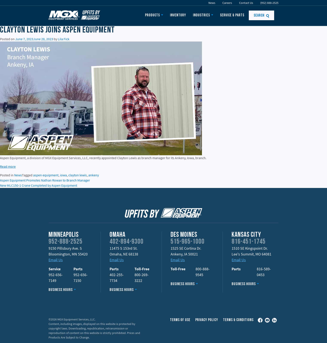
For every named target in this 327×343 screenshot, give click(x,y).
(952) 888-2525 (269, 3)
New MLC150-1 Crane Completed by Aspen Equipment (38, 185)
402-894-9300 (127, 241)
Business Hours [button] (61, 290)
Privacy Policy (206, 320)
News (211, 3)
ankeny (93, 175)
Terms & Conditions (238, 320)
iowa (63, 175)
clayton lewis (77, 175)
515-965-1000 (188, 241)
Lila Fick (63, 39)
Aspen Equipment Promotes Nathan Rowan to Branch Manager (45, 180)
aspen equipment (45, 175)
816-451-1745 (249, 241)
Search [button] (261, 16)
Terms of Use (180, 320)
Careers (227, 3)
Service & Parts (232, 15)
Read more (8, 166)
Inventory (178, 15)
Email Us (56, 259)
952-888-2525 (66, 241)
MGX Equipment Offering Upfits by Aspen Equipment (74, 15)
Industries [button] (201, 15)
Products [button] (152, 15)
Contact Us (246, 3)
